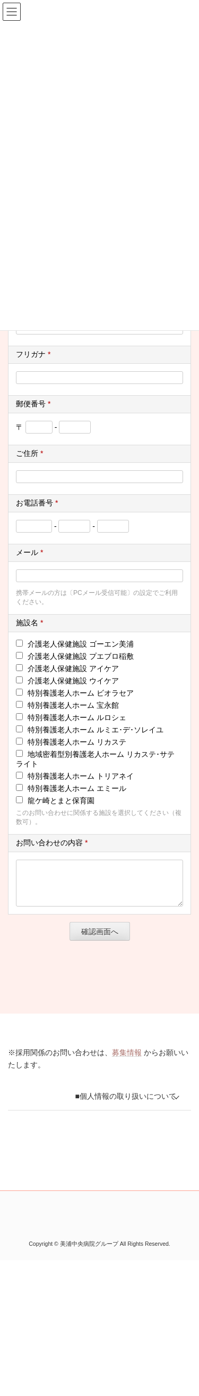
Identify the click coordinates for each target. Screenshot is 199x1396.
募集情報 (127, 1060)
